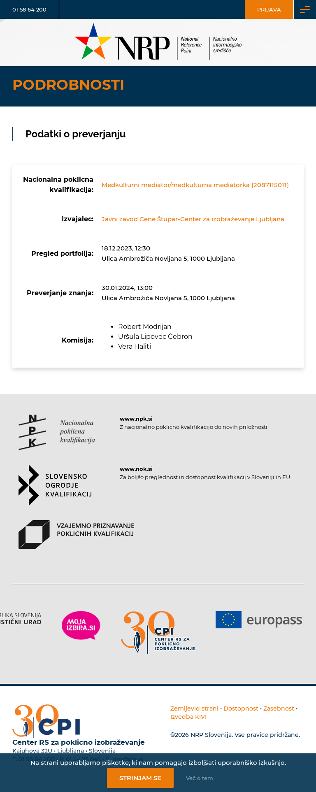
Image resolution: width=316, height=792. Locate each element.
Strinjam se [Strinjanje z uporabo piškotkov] (140, 778)
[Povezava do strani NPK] (57, 440)
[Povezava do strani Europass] (259, 620)
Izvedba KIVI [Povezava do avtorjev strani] (188, 716)
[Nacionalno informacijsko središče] (158, 42)
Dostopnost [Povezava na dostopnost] (240, 708)
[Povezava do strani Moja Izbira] (81, 625)
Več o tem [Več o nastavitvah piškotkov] (199, 778)
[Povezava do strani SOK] (55, 492)
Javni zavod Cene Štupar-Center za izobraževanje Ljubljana (193, 219)
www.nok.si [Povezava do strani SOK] (136, 468)
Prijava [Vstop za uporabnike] (269, 9)
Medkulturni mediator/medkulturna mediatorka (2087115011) (195, 185)
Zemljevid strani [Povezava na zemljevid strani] (194, 708)
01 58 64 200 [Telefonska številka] (29, 9)
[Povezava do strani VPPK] (76, 541)
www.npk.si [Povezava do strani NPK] (136, 418)
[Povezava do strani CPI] (158, 632)
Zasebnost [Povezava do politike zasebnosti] (278, 708)
